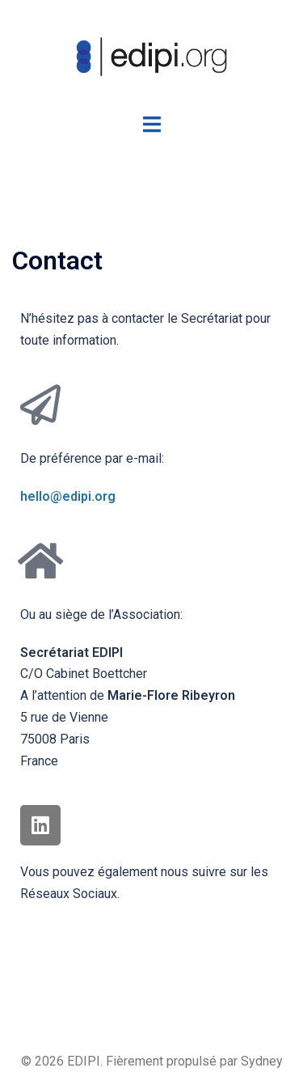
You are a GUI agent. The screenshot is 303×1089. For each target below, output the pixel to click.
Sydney (262, 1061)
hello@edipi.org (68, 496)
